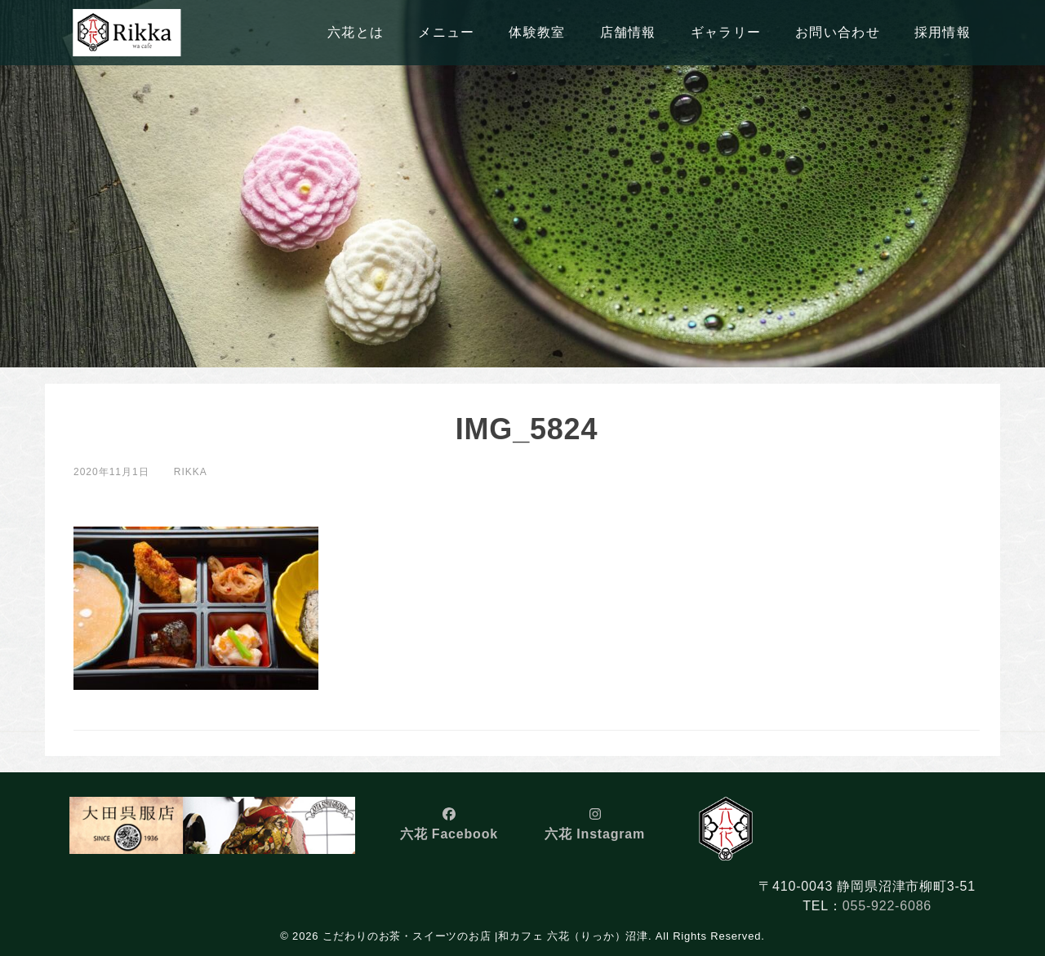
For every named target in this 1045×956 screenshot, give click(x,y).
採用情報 (942, 32)
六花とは (355, 32)
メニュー (446, 32)
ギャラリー (726, 32)
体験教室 (537, 32)
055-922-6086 (887, 906)
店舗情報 (628, 32)
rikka (190, 472)
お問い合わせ (837, 32)
